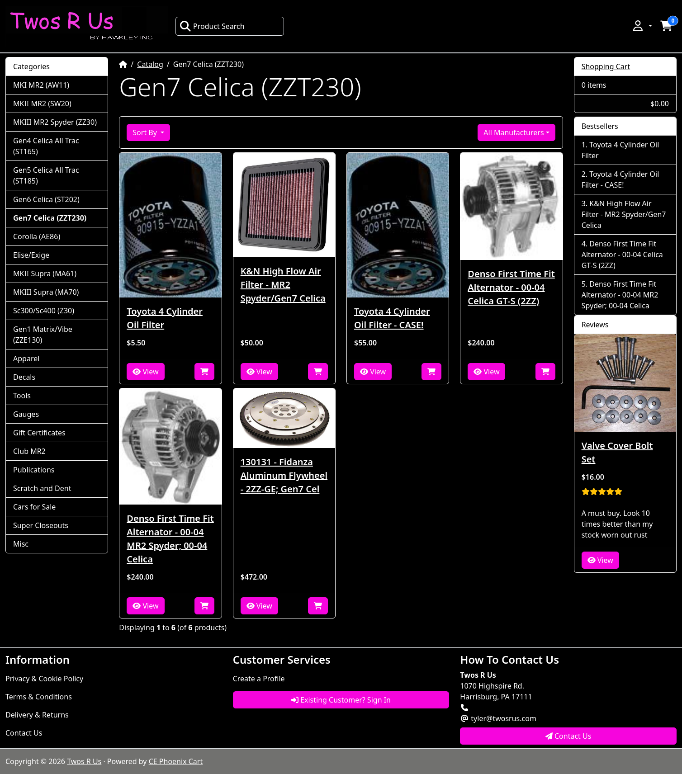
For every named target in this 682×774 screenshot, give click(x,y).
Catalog (150, 64)
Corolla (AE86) (36, 236)
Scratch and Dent (42, 488)
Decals (24, 377)
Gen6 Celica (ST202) (46, 199)
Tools (22, 396)
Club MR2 (29, 451)
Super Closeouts (40, 525)
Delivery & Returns (37, 715)
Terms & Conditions (38, 697)
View (145, 372)
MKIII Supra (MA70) (46, 292)
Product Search (212, 26)
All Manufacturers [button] (513, 132)
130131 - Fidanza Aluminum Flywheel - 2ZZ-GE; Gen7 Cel (284, 475)
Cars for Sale (34, 507)
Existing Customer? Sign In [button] (341, 700)
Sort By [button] (146, 132)
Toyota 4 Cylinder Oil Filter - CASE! (392, 318)
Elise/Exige (31, 255)
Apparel (26, 358)
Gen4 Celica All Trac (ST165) (46, 146)
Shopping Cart (606, 66)
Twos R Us (84, 761)
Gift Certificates (39, 433)
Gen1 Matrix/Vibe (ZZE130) (42, 334)
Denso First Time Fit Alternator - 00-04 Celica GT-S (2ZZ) (511, 287)
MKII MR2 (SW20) (42, 104)
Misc (20, 544)
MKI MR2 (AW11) (41, 85)
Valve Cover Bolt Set (617, 452)
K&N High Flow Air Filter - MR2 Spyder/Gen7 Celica (283, 284)
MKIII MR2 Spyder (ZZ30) (55, 122)
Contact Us (23, 733)
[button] (642, 26)
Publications (33, 470)
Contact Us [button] (568, 736)
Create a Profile (259, 679)
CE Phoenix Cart (176, 761)
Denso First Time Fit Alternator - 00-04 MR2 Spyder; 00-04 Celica (170, 538)
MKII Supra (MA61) (44, 273)
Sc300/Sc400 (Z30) (43, 311)
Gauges (26, 414)
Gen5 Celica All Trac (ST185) (46, 175)
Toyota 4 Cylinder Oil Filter (165, 318)
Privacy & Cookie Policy (44, 679)
